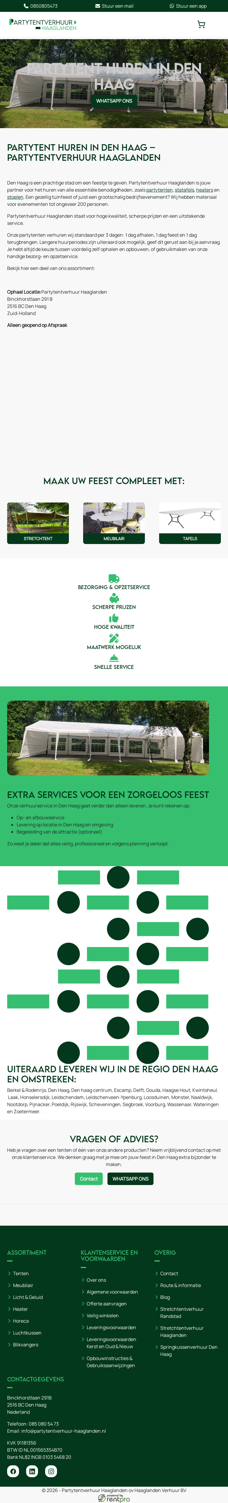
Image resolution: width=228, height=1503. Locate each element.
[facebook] (13, 1471)
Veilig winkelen (103, 1315)
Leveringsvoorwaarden (111, 1327)
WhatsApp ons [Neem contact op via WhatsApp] (114, 101)
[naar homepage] (42, 24)
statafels (184, 190)
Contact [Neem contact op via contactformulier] (89, 1179)
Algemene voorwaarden (112, 1292)
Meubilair (23, 1285)
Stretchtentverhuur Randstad (182, 1312)
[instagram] (51, 1471)
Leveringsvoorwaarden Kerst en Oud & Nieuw (111, 1343)
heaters (204, 190)
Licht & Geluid (28, 1297)
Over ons (96, 1280)
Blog (165, 1297)
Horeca (21, 1321)
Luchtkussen (27, 1332)
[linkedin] (32, 1471)
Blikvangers (25, 1344)
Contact (169, 1273)
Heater (20, 1309)
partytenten (159, 190)
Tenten (21, 1273)
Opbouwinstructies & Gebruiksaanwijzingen (111, 1362)
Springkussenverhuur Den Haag (189, 1350)
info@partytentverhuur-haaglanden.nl (63, 1431)
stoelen (15, 197)
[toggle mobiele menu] (217, 24)
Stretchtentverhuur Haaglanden (182, 1331)
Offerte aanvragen (107, 1303)
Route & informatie (180, 1285)
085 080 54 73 (44, 1424)
